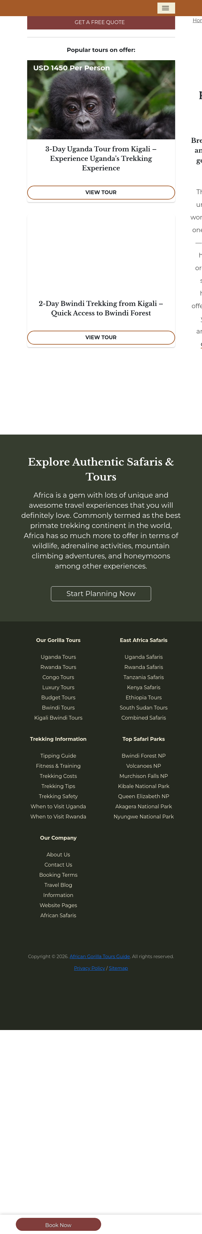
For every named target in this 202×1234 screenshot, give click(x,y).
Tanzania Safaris (144, 677)
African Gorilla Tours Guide (100, 956)
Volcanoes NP (143, 766)
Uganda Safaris (144, 657)
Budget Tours (58, 698)
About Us (58, 855)
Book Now (58, 1225)
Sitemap (118, 968)
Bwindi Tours (58, 708)
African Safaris (58, 916)
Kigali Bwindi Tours (58, 718)
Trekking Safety (58, 796)
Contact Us (58, 865)
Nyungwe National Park (143, 817)
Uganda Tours (58, 657)
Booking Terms (58, 875)
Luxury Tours (58, 687)
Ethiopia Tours (143, 698)
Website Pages (58, 905)
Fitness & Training (58, 766)
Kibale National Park (143, 786)
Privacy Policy (89, 968)
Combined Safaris (143, 718)
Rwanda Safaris (143, 667)
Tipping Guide (58, 756)
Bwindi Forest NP (144, 756)
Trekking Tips (58, 786)
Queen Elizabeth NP (143, 796)
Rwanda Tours (58, 667)
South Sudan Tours (144, 708)
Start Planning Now (101, 593)
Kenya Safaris (144, 687)
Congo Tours (58, 677)
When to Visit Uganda (58, 807)
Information (58, 895)
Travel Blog (58, 885)
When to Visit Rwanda (58, 817)
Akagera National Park (143, 807)
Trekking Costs (58, 776)
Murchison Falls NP (143, 776)
